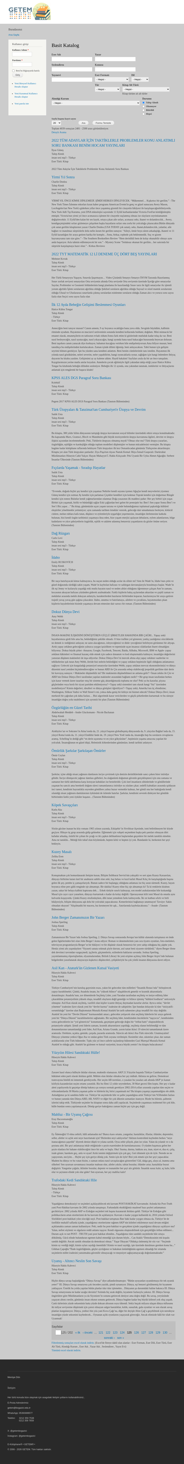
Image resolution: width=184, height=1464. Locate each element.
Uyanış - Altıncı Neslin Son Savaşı (77, 1261)
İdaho (56, 557)
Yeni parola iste (22, 103)
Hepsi (149, 113)
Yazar (98, 54)
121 (100, 1332)
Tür (97, 85)
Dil (133, 75)
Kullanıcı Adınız (20, 50)
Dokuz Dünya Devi (66, 612)
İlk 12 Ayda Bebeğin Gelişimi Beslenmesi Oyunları (88, 305)
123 (115, 1332)
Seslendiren (58, 65)
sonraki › (109, 1337)
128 (150, 1332)
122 (108, 1332)
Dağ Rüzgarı (61, 533)
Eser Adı (56, 54)
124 (122, 1332)
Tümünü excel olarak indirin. (66, 1350)
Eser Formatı (102, 75)
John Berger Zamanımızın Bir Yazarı (78, 917)
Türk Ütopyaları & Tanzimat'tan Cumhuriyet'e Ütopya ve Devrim (99, 409)
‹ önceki (88, 1332)
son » (120, 1337)
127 (143, 1332)
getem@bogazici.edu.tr (19, 1408)
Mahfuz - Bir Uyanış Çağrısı (72, 1114)
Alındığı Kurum (60, 98)
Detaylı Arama (59, 132)
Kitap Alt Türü (130, 85)
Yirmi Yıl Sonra (63, 177)
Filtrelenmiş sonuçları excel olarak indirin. (73, 1342)
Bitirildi (150, 110)
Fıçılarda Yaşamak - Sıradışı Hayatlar (78, 468)
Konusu (99, 65)
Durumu (146, 98)
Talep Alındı (152, 102)
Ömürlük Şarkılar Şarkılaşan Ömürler (79, 751)
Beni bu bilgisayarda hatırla (28, 70)
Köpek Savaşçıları (65, 805)
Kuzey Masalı (62, 852)
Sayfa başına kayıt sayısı (64, 118)
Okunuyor (151, 106)
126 (136, 1332)
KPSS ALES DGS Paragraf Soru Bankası (81, 378)
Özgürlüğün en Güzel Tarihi (72, 708)
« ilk (77, 1332)
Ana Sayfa (13, 34)
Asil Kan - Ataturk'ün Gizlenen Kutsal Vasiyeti (85, 968)
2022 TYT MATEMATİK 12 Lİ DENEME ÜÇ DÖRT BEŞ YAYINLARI (104, 254)
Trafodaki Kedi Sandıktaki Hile (74, 1180)
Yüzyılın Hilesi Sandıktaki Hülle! (76, 1053)
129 (158, 1332)
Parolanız (17, 60)
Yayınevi (56, 75)
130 (165, 1332)
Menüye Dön (14, 1377)
